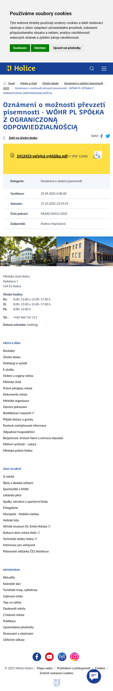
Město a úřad (28, 83)
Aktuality (9, 577)
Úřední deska (50, 83)
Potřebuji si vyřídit (15, 363)
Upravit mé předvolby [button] (66, 48)
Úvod (11, 83)
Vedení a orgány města (18, 376)
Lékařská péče (12, 495)
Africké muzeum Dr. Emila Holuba (25, 526)
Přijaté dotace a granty (18, 419)
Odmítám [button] (40, 48)
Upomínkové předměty (18, 627)
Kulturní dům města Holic (20, 533)
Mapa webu (45, 668)
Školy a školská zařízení (18, 483)
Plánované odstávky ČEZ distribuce (26, 551)
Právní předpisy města (17, 388)
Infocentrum (11, 569)
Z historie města (13, 615)
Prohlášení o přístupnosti (73, 668)
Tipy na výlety (12, 602)
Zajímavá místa (13, 596)
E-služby (8, 370)
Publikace (9, 621)
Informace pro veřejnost (19, 545)
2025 (6, 88)
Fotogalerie (10, 508)
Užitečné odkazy (14, 640)
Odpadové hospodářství (19, 432)
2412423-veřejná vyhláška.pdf (42, 155)
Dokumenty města (15, 394)
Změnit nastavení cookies (56, 673)
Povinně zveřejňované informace (24, 425)
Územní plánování (15, 407)
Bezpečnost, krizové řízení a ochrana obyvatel (33, 438)
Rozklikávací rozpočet (17, 413)
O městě (8, 476)
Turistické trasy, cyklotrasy (20, 590)
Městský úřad (12, 382)
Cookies (100, 668)
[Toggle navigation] (104, 69)
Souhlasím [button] (20, 48)
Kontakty (9, 351)
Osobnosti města (14, 608)
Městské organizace (16, 401)
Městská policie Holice (18, 450)
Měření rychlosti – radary (19, 444)
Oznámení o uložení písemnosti (83, 83)
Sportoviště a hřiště (16, 489)
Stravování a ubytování (18, 633)
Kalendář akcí (12, 584)
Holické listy (11, 520)
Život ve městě (12, 469)
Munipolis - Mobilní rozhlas (21, 514)
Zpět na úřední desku (23, 138)
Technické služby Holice (18, 539)
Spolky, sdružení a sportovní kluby (25, 501)
